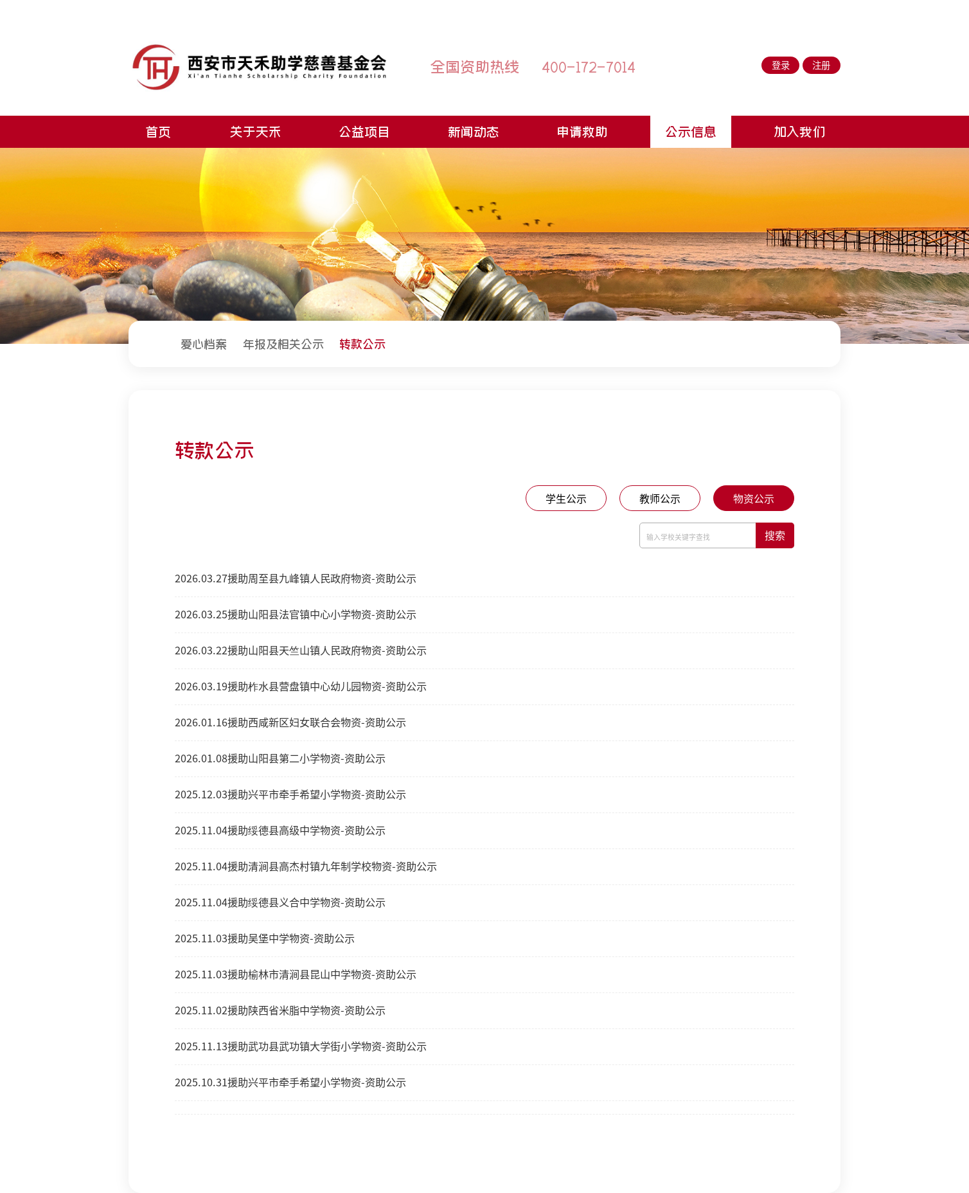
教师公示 (659, 499)
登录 (781, 65)
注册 (821, 65)
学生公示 (566, 499)
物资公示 (753, 499)
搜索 (775, 535)
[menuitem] (204, 343)
